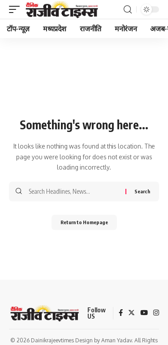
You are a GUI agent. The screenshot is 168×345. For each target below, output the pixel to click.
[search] (127, 10)
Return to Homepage (84, 222)
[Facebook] (121, 313)
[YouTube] (144, 313)
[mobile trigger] (16, 9)
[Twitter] (131, 313)
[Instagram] (156, 313)
